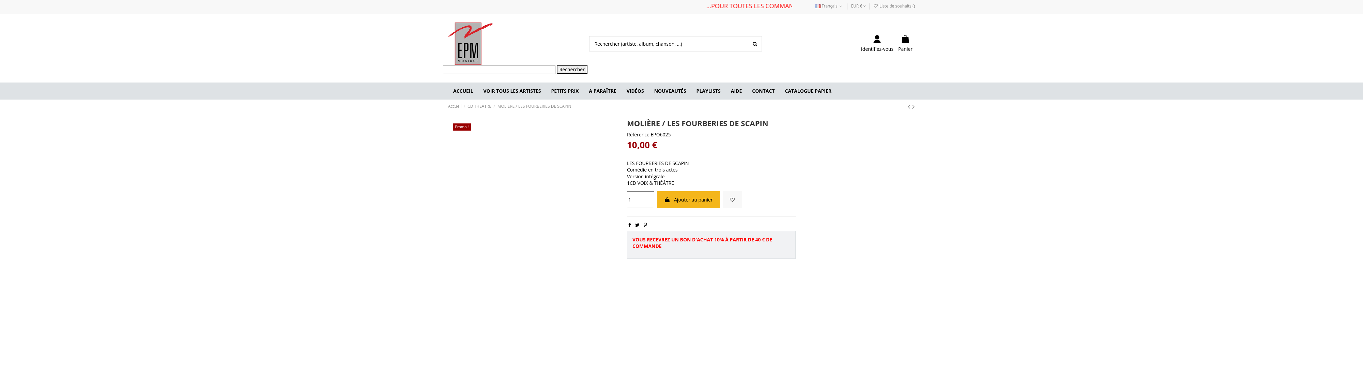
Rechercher (572, 69)
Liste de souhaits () (894, 6)
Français (829, 6)
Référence (638, 134)
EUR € (858, 6)
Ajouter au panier (688, 199)
